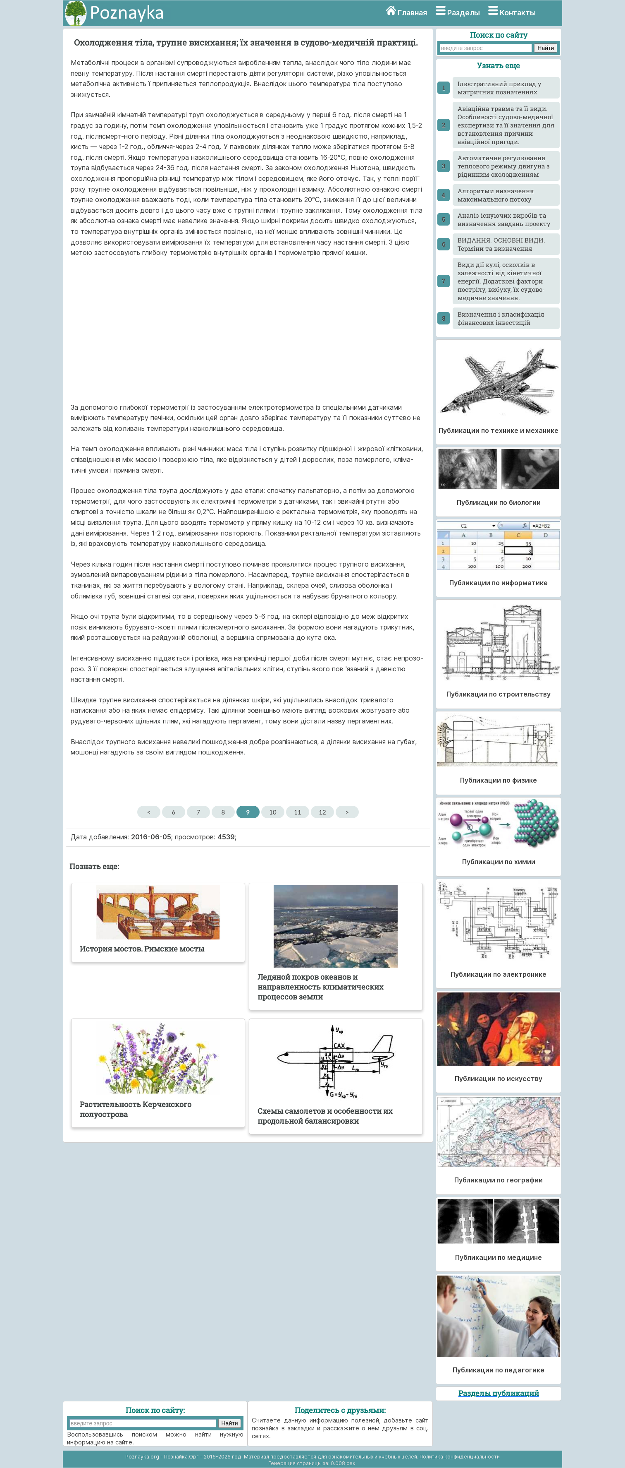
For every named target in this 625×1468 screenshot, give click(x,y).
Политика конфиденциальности (460, 1457)
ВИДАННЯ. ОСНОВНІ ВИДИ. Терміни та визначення (501, 244)
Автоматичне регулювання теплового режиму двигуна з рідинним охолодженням (504, 166)
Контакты (518, 12)
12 (322, 812)
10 (272, 812)
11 (297, 812)
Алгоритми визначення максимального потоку (496, 195)
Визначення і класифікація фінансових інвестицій (501, 318)
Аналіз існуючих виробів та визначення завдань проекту (504, 219)
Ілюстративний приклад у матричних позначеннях (500, 87)
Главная (412, 12)
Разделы (463, 12)
